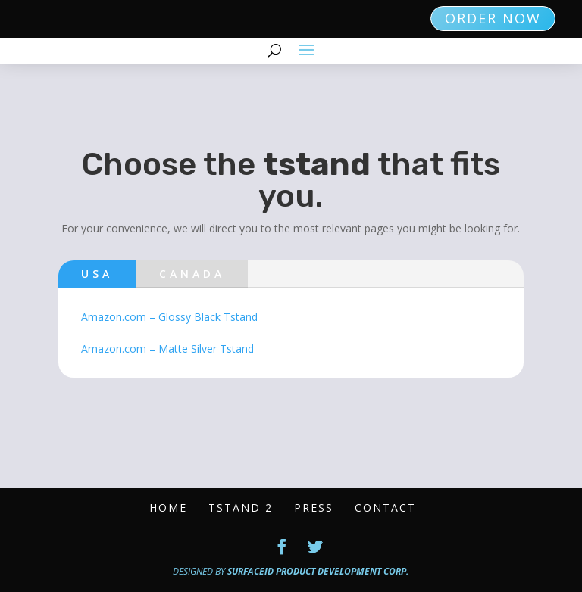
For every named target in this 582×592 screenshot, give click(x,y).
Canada (192, 273)
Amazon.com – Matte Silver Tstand (167, 348)
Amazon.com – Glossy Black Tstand (169, 317)
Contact (385, 507)
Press (313, 507)
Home (168, 507)
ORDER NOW (493, 18)
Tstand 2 (240, 507)
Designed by (290, 571)
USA (97, 273)
